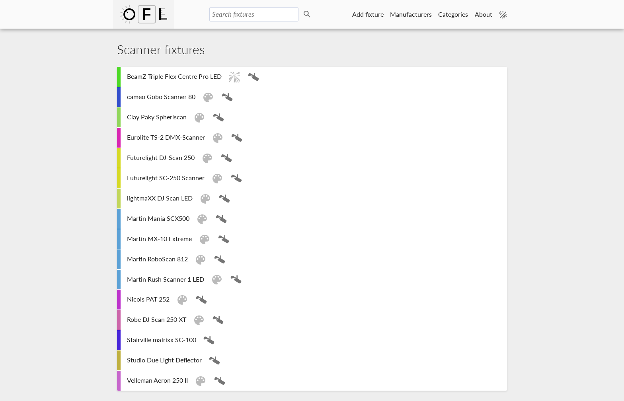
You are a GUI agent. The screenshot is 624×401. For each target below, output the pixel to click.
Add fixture (368, 14)
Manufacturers (411, 14)
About (483, 14)
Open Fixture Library (143, 14)
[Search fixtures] (253, 14)
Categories (453, 14)
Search (308, 14)
